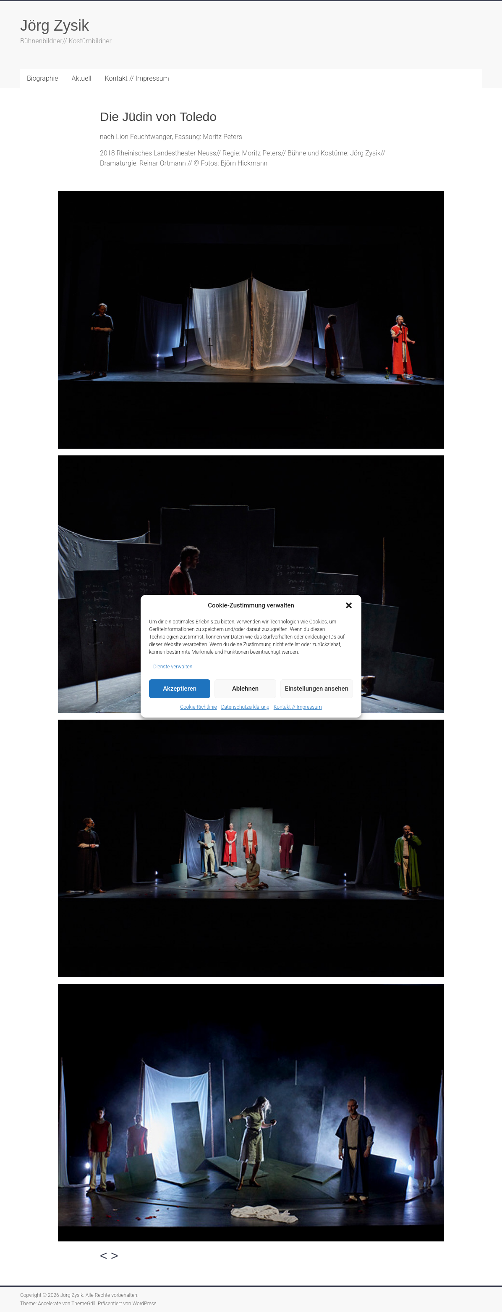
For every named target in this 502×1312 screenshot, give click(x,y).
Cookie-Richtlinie (198, 707)
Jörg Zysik (54, 25)
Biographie (42, 78)
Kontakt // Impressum (298, 707)
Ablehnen (245, 688)
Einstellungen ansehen (316, 688)
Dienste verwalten (172, 667)
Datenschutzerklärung (245, 707)
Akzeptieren (179, 688)
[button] (349, 605)
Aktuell (81, 78)
